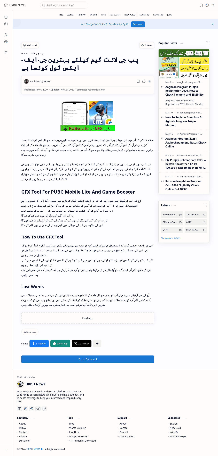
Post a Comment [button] (88, 359)
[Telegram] (38, 408)
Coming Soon (127, 436)
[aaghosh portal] (188, 112)
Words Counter (77, 427)
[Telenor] (81, 14)
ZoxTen (174, 423)
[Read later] (138, 81)
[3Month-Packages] (172, 222)
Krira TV (174, 432)
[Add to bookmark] (206, 53)
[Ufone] (93, 14)
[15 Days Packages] (196, 214)
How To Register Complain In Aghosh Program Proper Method (184, 121)
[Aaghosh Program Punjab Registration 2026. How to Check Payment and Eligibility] (184, 63)
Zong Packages (178, 436)
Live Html (74, 432)
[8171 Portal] (196, 230)
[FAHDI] (40, 81)
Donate (124, 427)
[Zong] (70, 14)
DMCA (22, 427)
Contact (23, 432)
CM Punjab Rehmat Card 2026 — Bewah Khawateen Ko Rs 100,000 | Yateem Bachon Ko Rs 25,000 (185, 164)
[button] (6, 5)
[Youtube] (25, 408)
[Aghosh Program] (189, 133)
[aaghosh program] (188, 82)
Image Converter (78, 436)
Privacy (23, 436)
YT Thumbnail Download (82, 440)
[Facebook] (19, 408)
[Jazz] (61, 14)
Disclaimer (24, 440)
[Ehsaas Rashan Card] (189, 155)
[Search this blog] (64, 5)
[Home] (6, 17)
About (22, 423)
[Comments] (189, 53)
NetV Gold (175, 427)
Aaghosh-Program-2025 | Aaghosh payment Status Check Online (185, 142)
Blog (71, 423)
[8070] (196, 222)
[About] (6, 34)
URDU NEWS (17, 5)
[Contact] (6, 41)
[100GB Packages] (172, 214)
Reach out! (138, 24)
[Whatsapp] (31, 408)
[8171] (172, 230)
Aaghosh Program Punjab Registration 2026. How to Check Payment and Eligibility (184, 90)
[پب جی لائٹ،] (29, 332)
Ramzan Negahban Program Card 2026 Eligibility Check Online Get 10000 (183, 185)
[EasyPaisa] (129, 14)
